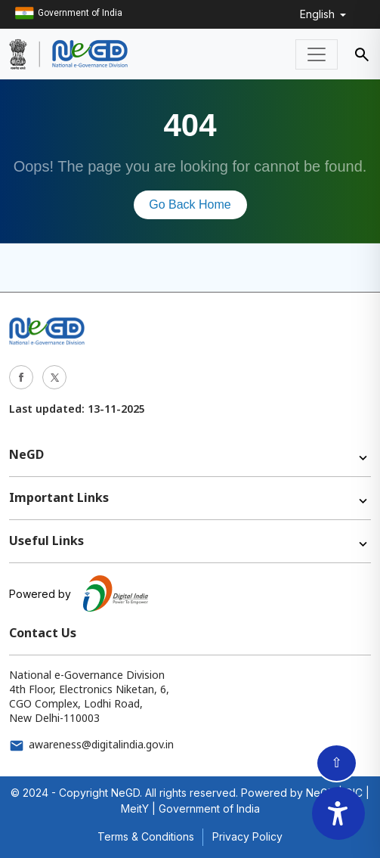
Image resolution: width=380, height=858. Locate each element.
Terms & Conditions (145, 836)
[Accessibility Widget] (338, 813)
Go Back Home (189, 204)
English (319, 14)
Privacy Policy (247, 836)
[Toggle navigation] (316, 54)
